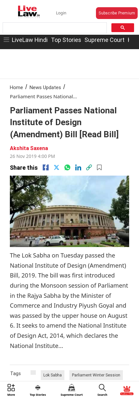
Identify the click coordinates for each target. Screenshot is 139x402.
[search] (54, 28)
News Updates (45, 87)
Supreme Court (104, 40)
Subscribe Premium (117, 12)
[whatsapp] (67, 167)
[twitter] (56, 167)
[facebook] (46, 167)
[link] (89, 167)
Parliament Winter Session (96, 375)
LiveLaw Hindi (30, 40)
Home (16, 87)
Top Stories (66, 40)
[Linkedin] (78, 167)
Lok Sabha (52, 375)
